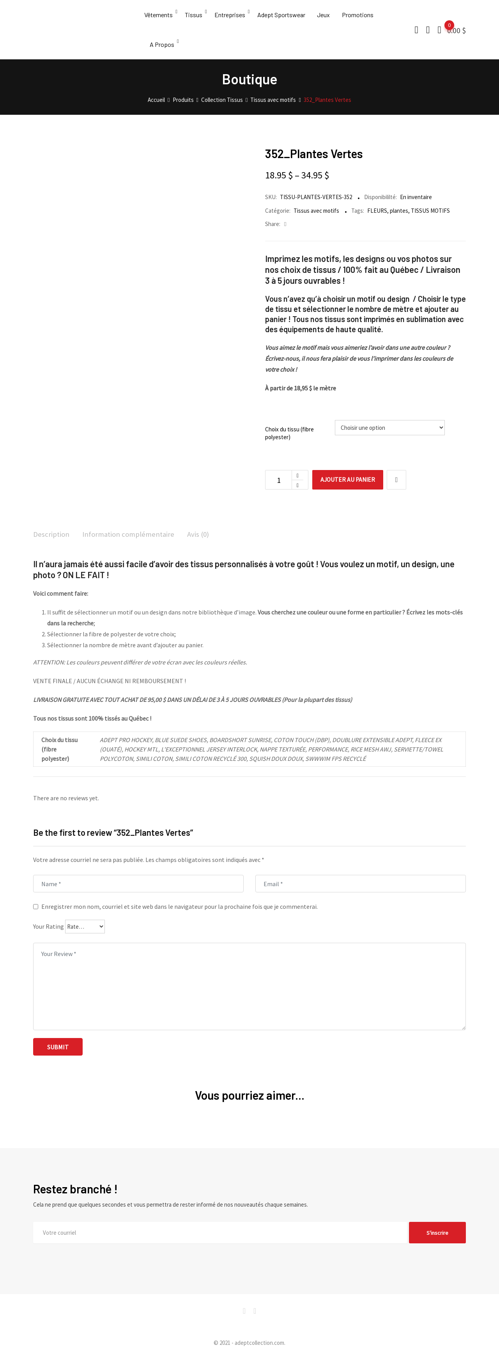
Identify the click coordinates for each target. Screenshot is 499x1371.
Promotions (362, 17)
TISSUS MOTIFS (430, 221)
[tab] (52, 546)
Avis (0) (205, 546)
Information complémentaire (132, 546)
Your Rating (48, 938)
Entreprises (231, 17)
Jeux (326, 17)
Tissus (194, 17)
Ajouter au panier (350, 491)
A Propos (162, 52)
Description (52, 546)
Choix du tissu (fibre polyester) (289, 444)
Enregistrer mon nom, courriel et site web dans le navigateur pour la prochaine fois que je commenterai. (179, 918)
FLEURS (377, 221)
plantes (399, 221)
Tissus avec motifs (316, 221)
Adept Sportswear (284, 17)
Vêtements (158, 17)
